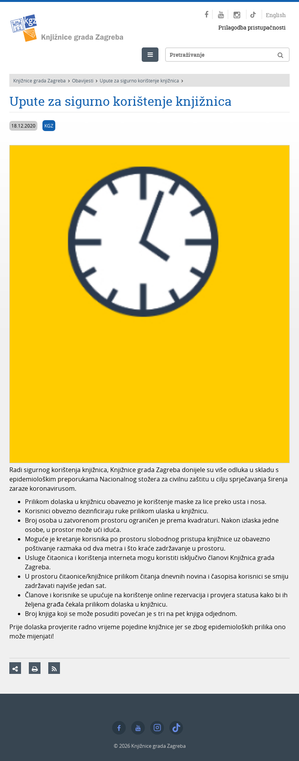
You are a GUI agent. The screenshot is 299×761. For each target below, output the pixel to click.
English (276, 15)
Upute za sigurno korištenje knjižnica (139, 80)
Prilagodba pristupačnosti (252, 27)
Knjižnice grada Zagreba (39, 80)
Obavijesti (82, 80)
